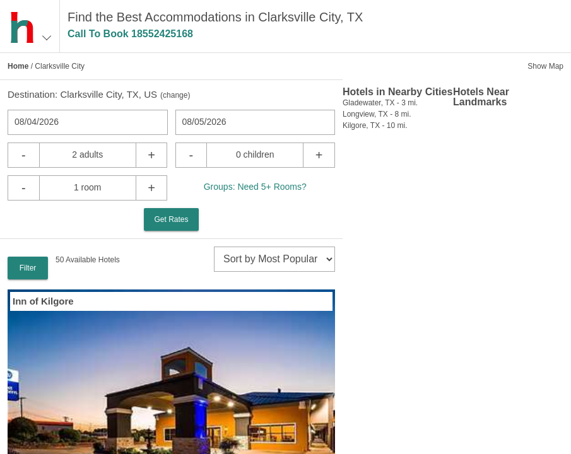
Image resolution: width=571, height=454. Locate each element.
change (175, 95)
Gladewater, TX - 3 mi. (380, 102)
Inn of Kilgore (43, 301)
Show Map (545, 66)
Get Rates (171, 219)
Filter (28, 268)
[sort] (274, 259)
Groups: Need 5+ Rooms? (255, 187)
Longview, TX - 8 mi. (377, 114)
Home (18, 66)
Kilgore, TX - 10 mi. (375, 125)
